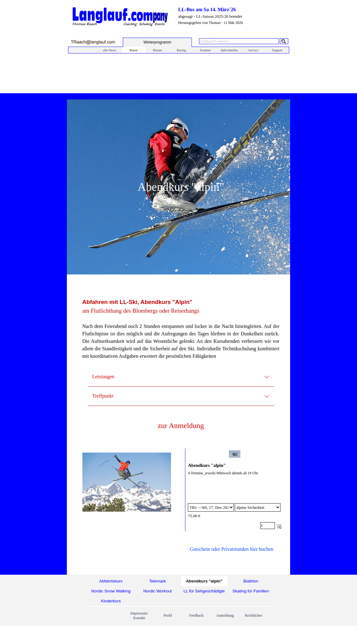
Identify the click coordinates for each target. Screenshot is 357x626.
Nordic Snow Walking (110, 591)
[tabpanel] (181, 332)
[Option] (211, 507)
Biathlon (250, 581)
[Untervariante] (257, 507)
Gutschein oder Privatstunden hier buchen (231, 549)
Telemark (157, 581)
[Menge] (267, 525)
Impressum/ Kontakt (139, 615)
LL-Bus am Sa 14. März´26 (207, 9)
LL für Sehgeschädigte (204, 591)
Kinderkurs (111, 601)
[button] (92, 42)
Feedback (196, 615)
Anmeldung (225, 615)
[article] (234, 490)
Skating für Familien (251, 591)
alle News (109, 50)
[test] (157, 42)
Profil (168, 615)
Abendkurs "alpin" (207, 465)
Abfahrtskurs (111, 581)
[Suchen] (284, 41)
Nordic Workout (157, 591)
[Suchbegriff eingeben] (239, 41)
